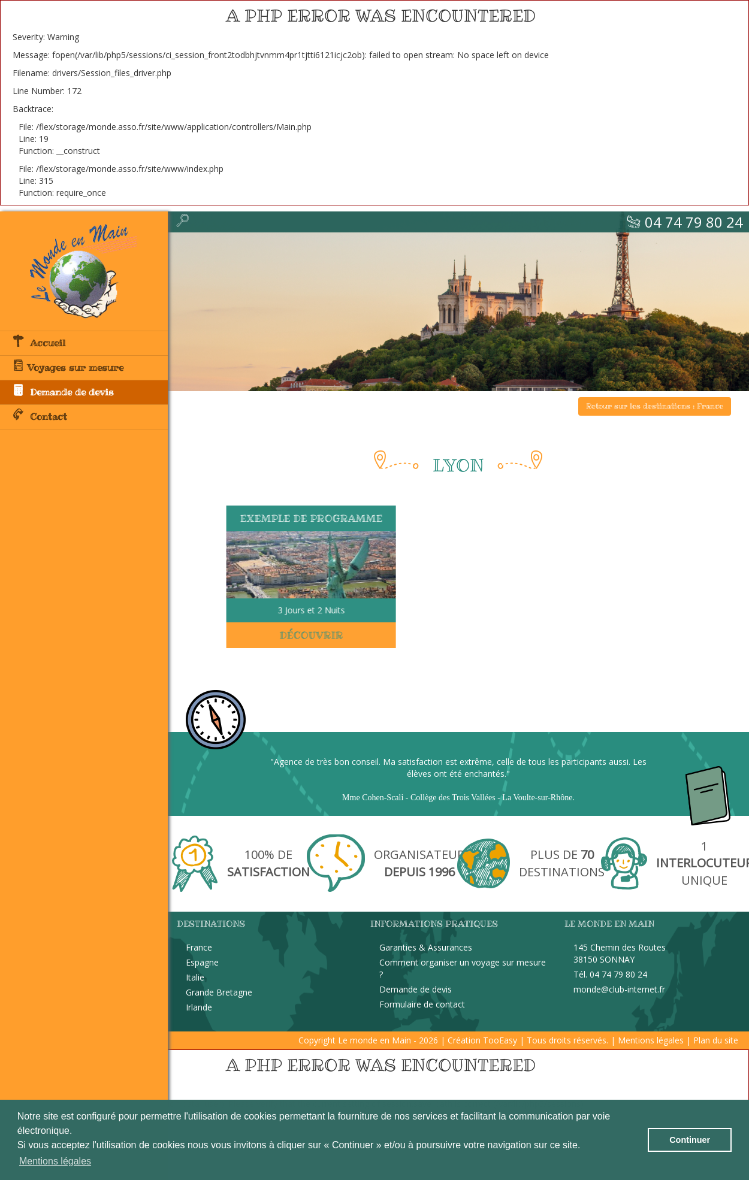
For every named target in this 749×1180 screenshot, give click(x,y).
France (199, 947)
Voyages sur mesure (67, 366)
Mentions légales (651, 1040)
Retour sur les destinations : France (654, 406)
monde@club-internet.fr (619, 989)
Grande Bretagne (219, 992)
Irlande (199, 1007)
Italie (195, 977)
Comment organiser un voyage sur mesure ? (462, 968)
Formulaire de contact (422, 1004)
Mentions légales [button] (55, 1161)
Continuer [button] (689, 1140)
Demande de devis (63, 391)
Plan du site (715, 1040)
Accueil (38, 342)
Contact (39, 416)
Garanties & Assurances (425, 947)
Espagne (202, 962)
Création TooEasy (482, 1040)
